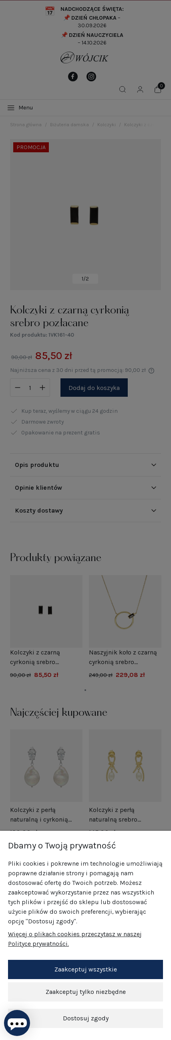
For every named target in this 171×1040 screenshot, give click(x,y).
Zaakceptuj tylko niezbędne (86, 992)
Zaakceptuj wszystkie (85, 969)
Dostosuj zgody (86, 1018)
